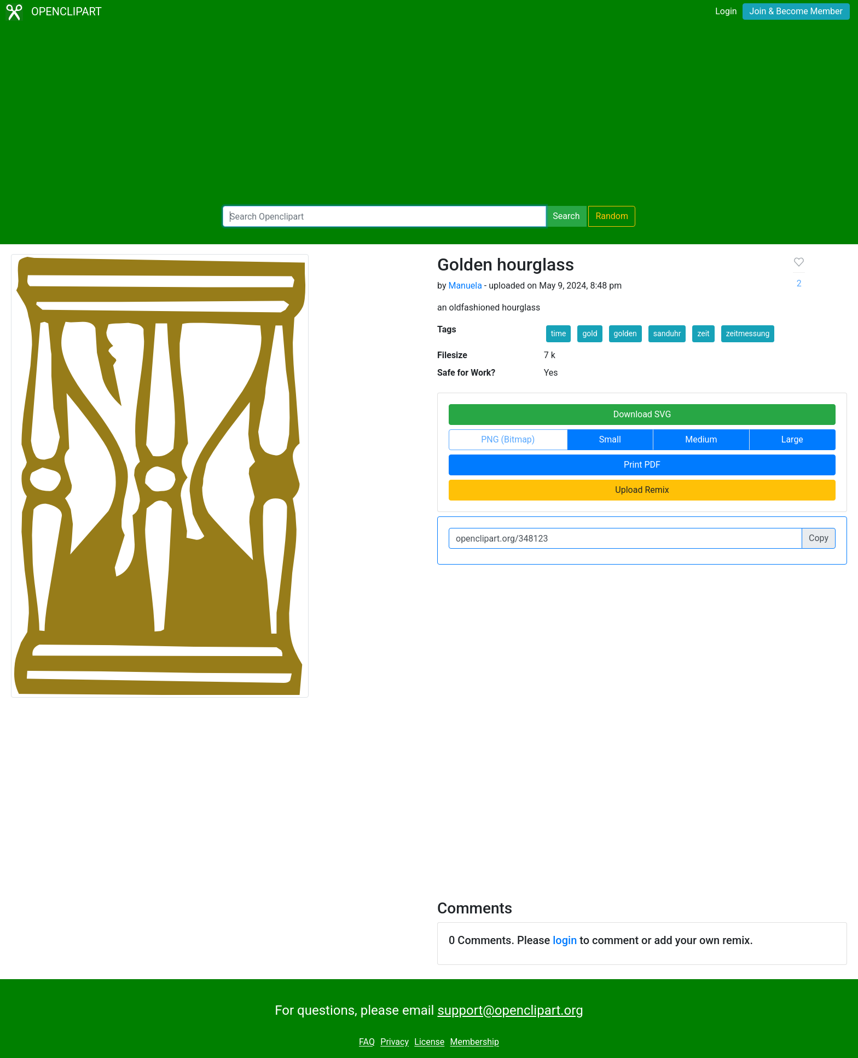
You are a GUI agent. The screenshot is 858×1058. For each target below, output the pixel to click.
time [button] (558, 333)
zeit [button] (703, 333)
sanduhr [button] (667, 333)
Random (611, 216)
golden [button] (625, 333)
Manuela (465, 285)
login (565, 940)
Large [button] (792, 439)
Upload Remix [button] (642, 490)
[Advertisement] (429, 115)
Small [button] (610, 439)
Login (726, 11)
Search (566, 216)
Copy (818, 538)
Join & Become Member (796, 11)
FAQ (367, 1042)
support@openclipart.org (510, 1010)
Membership (474, 1042)
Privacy (394, 1042)
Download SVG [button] (642, 414)
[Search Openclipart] (384, 216)
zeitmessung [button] (748, 333)
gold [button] (589, 333)
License (429, 1042)
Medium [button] (701, 439)
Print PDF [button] (642, 464)
